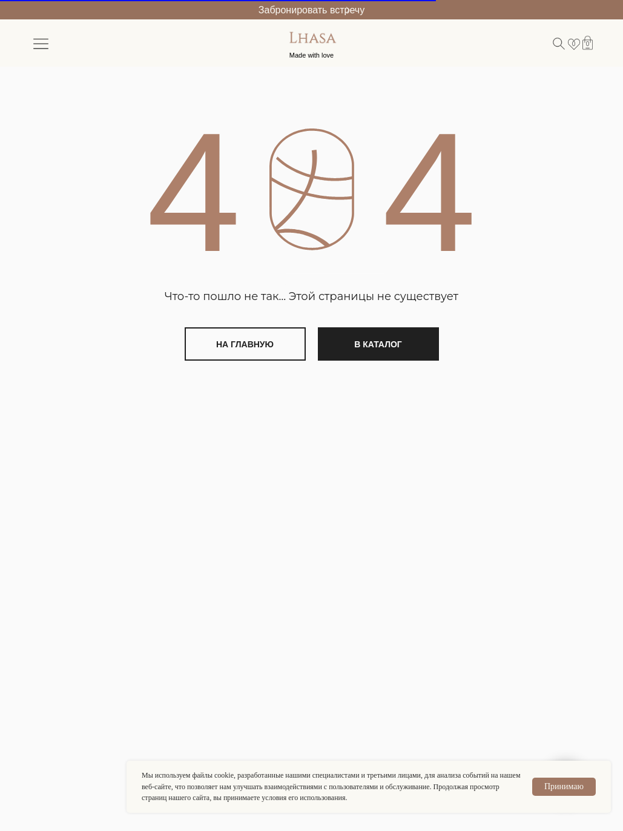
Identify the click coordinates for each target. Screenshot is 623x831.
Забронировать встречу (311, 10)
